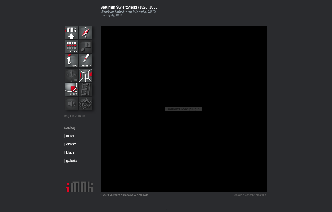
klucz (70, 152)
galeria (71, 161)
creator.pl (261, 195)
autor (70, 136)
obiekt (71, 144)
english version (74, 116)
